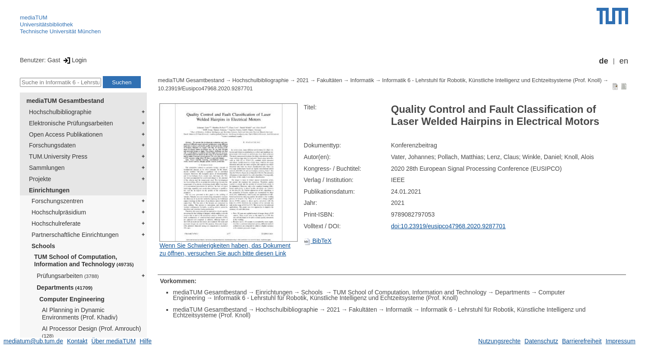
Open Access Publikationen (65, 134)
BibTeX (317, 240)
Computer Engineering (72, 299)
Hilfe (146, 341)
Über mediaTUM (113, 341)
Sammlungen (47, 167)
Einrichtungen (49, 190)
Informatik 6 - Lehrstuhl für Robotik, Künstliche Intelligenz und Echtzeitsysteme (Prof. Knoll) (492, 80)
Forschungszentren (57, 201)
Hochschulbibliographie (60, 112)
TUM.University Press (58, 156)
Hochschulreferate (56, 223)
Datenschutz (541, 341)
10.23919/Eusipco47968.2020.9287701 (205, 89)
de (603, 61)
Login (74, 60)
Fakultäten (329, 80)
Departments (64, 287)
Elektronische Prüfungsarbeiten (71, 123)
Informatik (362, 80)
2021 (303, 80)
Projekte (40, 179)
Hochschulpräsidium (59, 212)
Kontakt (77, 341)
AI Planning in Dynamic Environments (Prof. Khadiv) (80, 313)
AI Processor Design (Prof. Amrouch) (91, 331)
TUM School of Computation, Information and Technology (84, 260)
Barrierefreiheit (582, 341)
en (623, 61)
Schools (43, 246)
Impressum (620, 341)
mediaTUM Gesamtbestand (65, 100)
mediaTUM (34, 17)
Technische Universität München (60, 31)
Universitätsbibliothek (46, 24)
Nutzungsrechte (499, 341)
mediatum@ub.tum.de (33, 341)
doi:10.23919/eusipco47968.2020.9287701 (448, 226)
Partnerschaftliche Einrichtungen (75, 234)
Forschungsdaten (52, 145)
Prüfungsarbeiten (68, 275)
